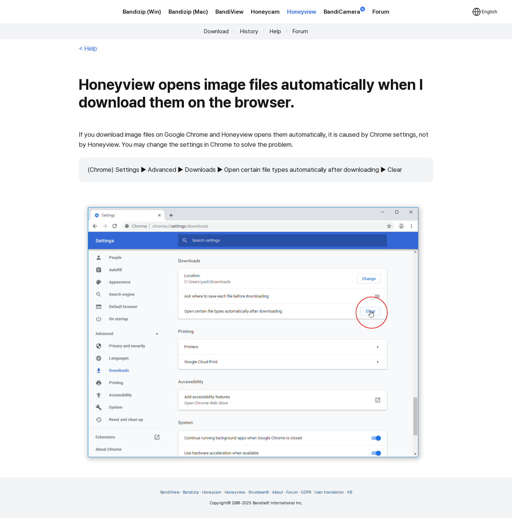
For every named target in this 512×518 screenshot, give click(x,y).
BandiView (229, 11)
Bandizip (191, 492)
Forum (380, 11)
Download (216, 31)
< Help (88, 48)
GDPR (306, 492)
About (277, 492)
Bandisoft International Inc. (278, 503)
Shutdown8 (258, 492)
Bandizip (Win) (142, 11)
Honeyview (301, 11)
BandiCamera (344, 11)
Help (275, 31)
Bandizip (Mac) (188, 11)
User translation (329, 492)
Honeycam (265, 11)
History (249, 31)
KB (349, 492)
